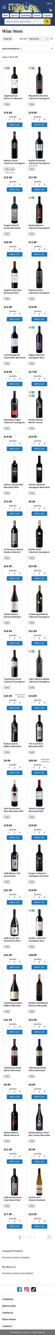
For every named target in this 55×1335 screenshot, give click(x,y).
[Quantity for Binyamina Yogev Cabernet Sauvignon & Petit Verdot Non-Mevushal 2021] (14, 443)
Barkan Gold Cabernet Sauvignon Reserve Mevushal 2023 (39, 553)
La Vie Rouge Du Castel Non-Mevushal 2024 (14, 358)
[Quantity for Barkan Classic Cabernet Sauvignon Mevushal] (14, 184)
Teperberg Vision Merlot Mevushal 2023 (12, 1070)
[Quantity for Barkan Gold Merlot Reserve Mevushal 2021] (39, 1027)
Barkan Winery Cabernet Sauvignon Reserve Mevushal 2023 (39, 229)
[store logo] (26, 7)
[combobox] (27, 21)
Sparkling (25, 15)
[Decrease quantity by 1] (9, 119)
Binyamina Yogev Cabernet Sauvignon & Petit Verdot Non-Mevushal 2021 (14, 423)
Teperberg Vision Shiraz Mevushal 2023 (37, 1070)
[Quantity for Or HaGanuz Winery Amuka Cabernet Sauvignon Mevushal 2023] (14, 573)
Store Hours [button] (9, 1319)
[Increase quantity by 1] (20, 119)
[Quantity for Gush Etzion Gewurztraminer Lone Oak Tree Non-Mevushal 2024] (39, 1221)
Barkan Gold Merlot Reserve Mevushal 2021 (38, 1005)
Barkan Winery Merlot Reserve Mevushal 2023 (11, 1135)
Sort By (23, 38)
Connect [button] (7, 1326)
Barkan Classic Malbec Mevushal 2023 (12, 746)
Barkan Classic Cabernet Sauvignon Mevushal (14, 163)
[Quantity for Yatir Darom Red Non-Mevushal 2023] (14, 832)
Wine (5, 15)
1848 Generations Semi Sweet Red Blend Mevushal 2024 (14, 1200)
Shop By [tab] (7, 38)
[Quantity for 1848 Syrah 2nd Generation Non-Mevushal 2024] (14, 962)
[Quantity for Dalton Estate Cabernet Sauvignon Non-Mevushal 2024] (39, 314)
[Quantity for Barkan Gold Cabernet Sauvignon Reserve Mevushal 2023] (39, 573)
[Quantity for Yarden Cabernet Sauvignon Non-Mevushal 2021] (39, 962)
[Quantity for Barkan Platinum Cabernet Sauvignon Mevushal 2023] (39, 184)
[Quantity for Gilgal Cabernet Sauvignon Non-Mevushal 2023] (39, 379)
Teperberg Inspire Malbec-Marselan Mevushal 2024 (13, 1005)
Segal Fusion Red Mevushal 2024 (12, 291)
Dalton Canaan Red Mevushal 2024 (13, 486)
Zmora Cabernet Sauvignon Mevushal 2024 (39, 487)
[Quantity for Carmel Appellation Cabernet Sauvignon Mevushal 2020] (39, 638)
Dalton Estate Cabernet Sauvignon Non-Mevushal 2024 (39, 293)
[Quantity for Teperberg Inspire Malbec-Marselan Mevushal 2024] (14, 1027)
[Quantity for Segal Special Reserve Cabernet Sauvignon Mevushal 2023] (14, 119)
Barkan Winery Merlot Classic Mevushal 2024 (36, 422)
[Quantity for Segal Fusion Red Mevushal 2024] (14, 314)
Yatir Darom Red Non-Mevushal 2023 (13, 810)
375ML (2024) (9, 172)
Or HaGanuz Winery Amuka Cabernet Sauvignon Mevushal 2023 (14, 553)
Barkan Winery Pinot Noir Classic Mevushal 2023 (39, 1135)
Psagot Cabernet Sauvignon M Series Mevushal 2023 (38, 876)
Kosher (37, 15)
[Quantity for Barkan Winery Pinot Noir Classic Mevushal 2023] (39, 1156)
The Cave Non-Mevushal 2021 (36, 745)
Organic (47, 15)
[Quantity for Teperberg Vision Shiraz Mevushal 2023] (39, 1091)
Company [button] (7, 1299)
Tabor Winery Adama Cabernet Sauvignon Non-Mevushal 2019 (39, 682)
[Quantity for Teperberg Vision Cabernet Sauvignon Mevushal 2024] (14, 703)
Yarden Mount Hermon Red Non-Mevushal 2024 (13, 617)
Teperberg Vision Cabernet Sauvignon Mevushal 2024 (14, 682)
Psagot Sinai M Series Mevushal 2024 (12, 228)
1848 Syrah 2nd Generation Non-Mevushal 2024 (12, 941)
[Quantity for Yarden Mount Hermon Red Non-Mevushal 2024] (14, 638)
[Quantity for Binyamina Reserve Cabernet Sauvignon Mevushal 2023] (39, 119)
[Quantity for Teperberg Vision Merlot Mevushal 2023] (14, 1091)
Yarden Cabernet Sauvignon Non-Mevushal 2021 (37, 941)
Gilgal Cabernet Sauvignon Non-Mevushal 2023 (37, 358)
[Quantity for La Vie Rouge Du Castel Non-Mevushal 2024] (14, 379)
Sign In (49, 3)
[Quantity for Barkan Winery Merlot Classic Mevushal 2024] (39, 443)
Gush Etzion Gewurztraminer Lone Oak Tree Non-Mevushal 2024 (39, 1201)
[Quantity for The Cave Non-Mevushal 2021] (39, 767)
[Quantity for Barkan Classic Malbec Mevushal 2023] (14, 767)
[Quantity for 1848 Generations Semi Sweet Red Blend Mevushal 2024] (14, 1221)
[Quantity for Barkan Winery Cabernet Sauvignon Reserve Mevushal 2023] (39, 249)
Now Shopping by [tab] (10, 48)
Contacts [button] (7, 1312)
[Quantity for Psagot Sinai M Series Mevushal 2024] (14, 249)
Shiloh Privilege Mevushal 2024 (37, 810)
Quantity (13, 116)
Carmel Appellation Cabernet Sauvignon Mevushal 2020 (39, 617)
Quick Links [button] (9, 1305)
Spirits (14, 15)
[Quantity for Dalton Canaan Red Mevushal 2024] (14, 508)
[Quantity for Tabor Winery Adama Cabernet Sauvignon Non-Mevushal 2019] (39, 703)
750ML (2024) (9, 169)
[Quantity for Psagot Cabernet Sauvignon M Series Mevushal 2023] (39, 897)
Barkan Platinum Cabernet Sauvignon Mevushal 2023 (39, 163)
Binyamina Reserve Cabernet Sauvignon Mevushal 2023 (39, 98)
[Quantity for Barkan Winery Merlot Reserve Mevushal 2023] (14, 1156)
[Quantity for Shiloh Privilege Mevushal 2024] (39, 832)
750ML (7, 104)
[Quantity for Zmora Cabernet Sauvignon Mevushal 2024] (39, 508)
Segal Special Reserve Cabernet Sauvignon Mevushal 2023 (14, 99)
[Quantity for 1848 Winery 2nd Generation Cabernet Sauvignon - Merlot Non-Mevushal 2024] (14, 897)
